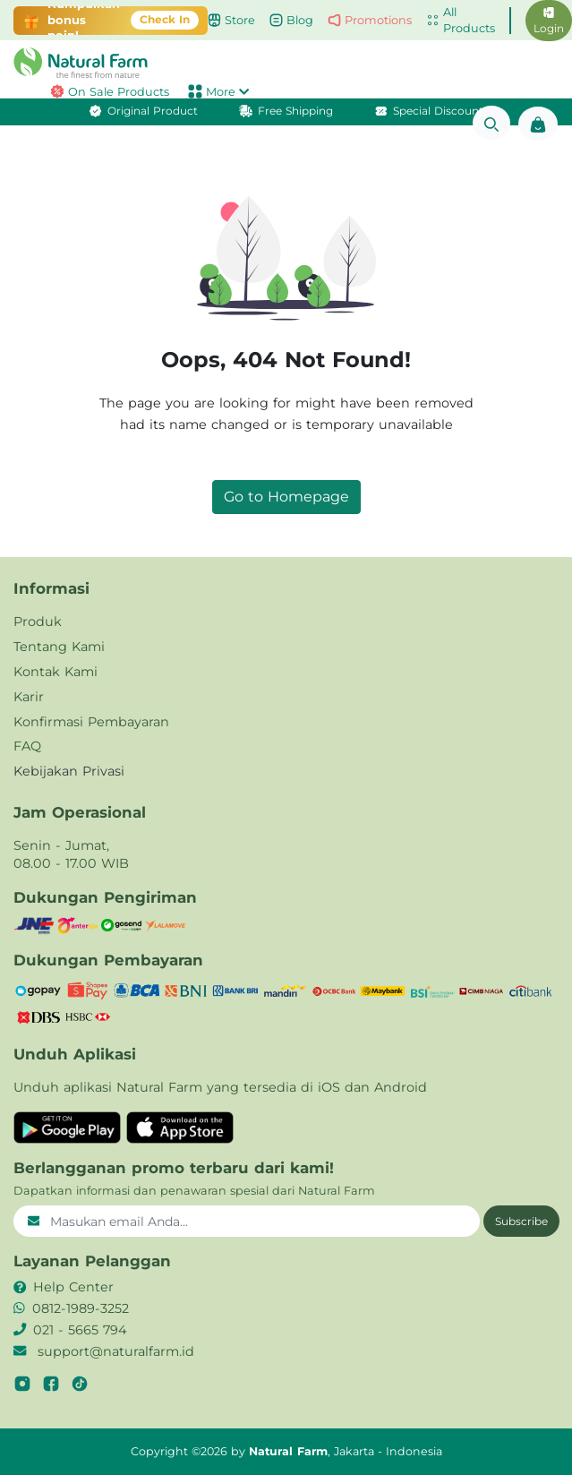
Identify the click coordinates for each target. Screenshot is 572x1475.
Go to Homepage (286, 496)
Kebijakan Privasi (68, 771)
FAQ (27, 746)
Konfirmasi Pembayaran (91, 722)
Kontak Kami (55, 672)
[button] (286, 62)
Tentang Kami (59, 647)
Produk (37, 621)
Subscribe (521, 1221)
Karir (28, 697)
